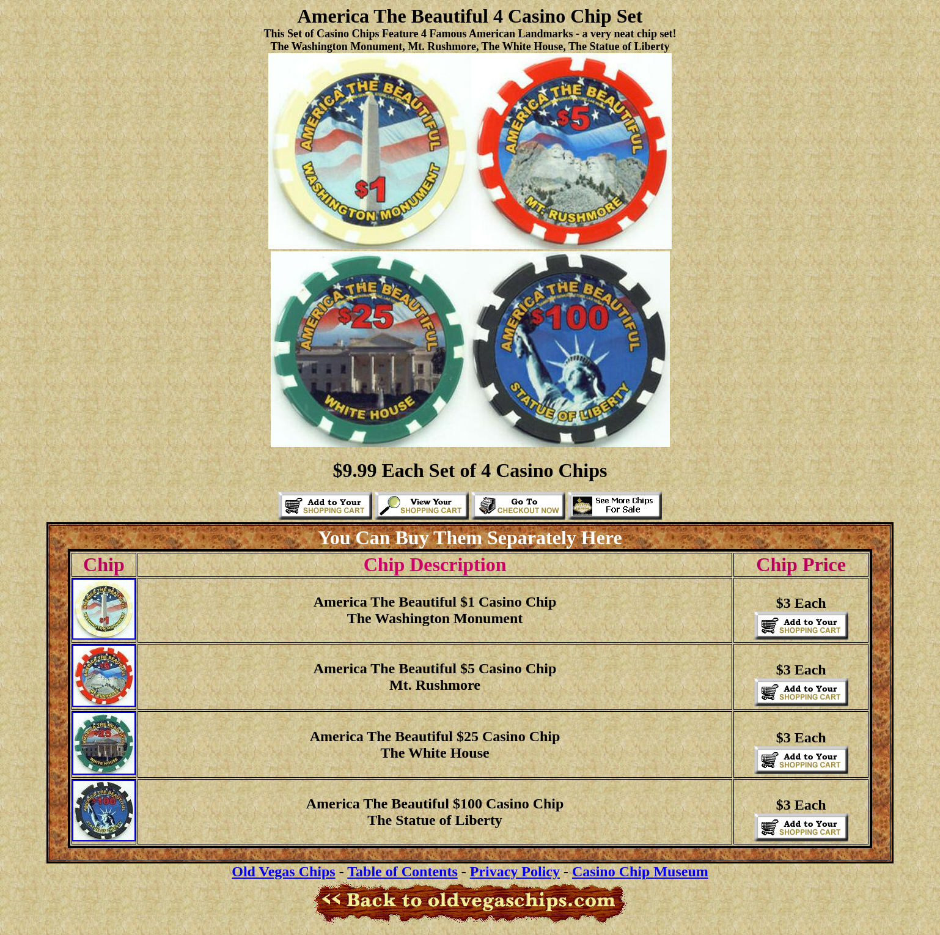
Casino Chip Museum (640, 871)
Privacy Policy (515, 871)
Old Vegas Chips (283, 871)
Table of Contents (402, 871)
